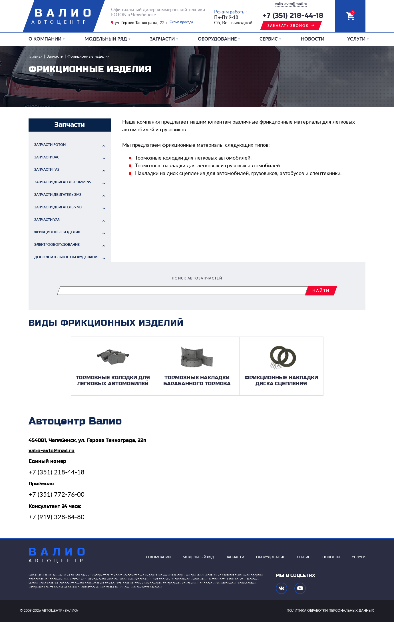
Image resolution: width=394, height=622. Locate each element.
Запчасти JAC (46, 157)
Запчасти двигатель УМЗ (58, 207)
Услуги (356, 39)
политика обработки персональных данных (330, 610)
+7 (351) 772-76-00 (57, 495)
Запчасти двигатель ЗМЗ (57, 194)
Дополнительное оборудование (66, 257)
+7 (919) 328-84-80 (57, 517)
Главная (36, 57)
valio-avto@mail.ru (291, 4)
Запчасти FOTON (50, 144)
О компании (45, 39)
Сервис (269, 39)
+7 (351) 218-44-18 (293, 15)
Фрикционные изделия (88, 57)
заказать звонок (288, 25)
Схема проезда (181, 22)
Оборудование (217, 39)
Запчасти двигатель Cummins (62, 182)
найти (321, 291)
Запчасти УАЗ (47, 220)
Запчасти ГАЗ (46, 169)
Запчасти (162, 39)
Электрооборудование (57, 244)
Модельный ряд (106, 39)
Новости (312, 39)
